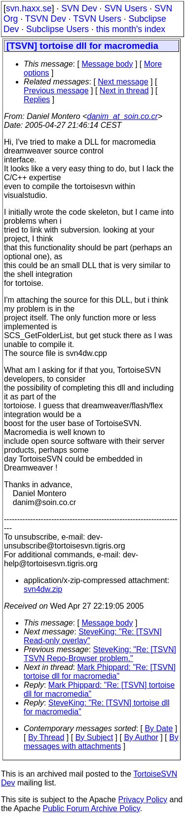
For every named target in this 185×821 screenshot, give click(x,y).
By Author (141, 737)
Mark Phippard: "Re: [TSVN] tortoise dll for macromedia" (100, 671)
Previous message (56, 90)
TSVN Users (97, 19)
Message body (107, 64)
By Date (159, 728)
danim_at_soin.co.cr (122, 116)
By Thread (46, 737)
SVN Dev (79, 8)
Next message (123, 82)
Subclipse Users (57, 29)
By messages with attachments (101, 741)
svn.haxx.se (29, 8)
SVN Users (125, 8)
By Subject (94, 737)
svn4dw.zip (43, 589)
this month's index (130, 29)
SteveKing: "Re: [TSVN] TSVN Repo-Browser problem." (100, 654)
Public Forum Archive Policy (91, 808)
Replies (37, 99)
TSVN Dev (45, 19)
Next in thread (124, 90)
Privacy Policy (142, 799)
